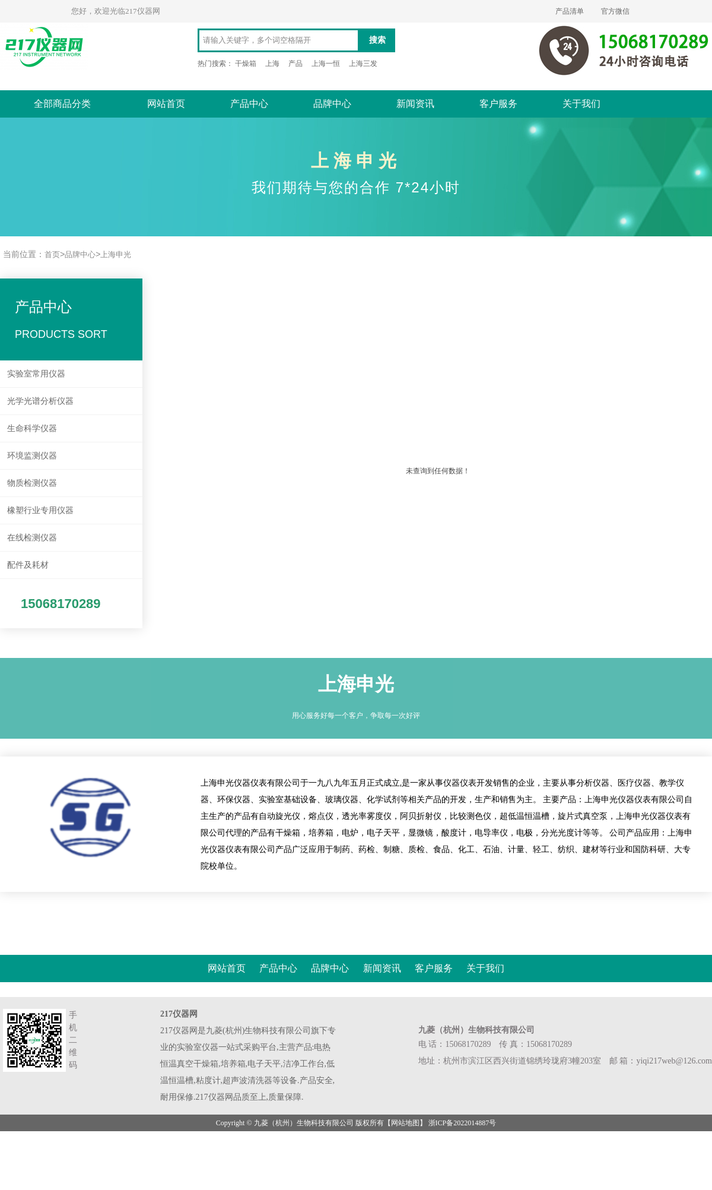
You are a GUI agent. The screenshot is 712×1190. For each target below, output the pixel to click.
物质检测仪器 (32, 483)
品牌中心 (332, 104)
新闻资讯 (415, 104)
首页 (52, 254)
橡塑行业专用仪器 (40, 510)
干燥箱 (245, 63)
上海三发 (363, 63)
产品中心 (249, 104)
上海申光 (115, 254)
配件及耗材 (28, 564)
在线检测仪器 (32, 537)
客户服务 (498, 104)
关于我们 (581, 104)
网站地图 (405, 1123)
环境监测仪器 (32, 455)
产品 (295, 63)
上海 (272, 63)
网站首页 (166, 104)
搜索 (377, 40)
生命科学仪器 (32, 428)
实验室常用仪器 (36, 373)
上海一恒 (326, 63)
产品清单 (569, 11)
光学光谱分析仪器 (40, 401)
